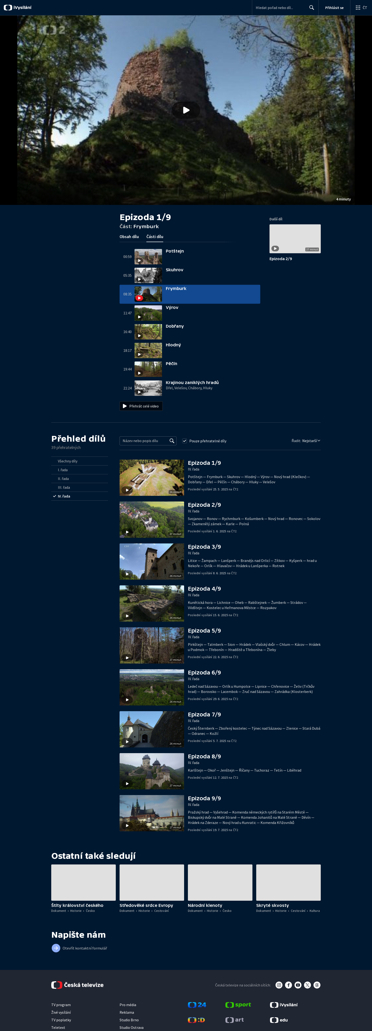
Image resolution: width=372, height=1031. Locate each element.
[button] (186, 110)
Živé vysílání (61, 1012)
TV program (61, 1004)
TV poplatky (61, 1019)
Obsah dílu (129, 236)
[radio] (79, 461)
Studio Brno (129, 1019)
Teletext (58, 1027)
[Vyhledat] (172, 440)
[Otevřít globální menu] (361, 7)
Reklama (127, 1012)
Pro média (128, 1004)
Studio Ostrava (132, 1027)
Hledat (310, 9)
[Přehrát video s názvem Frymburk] (186, 110)
